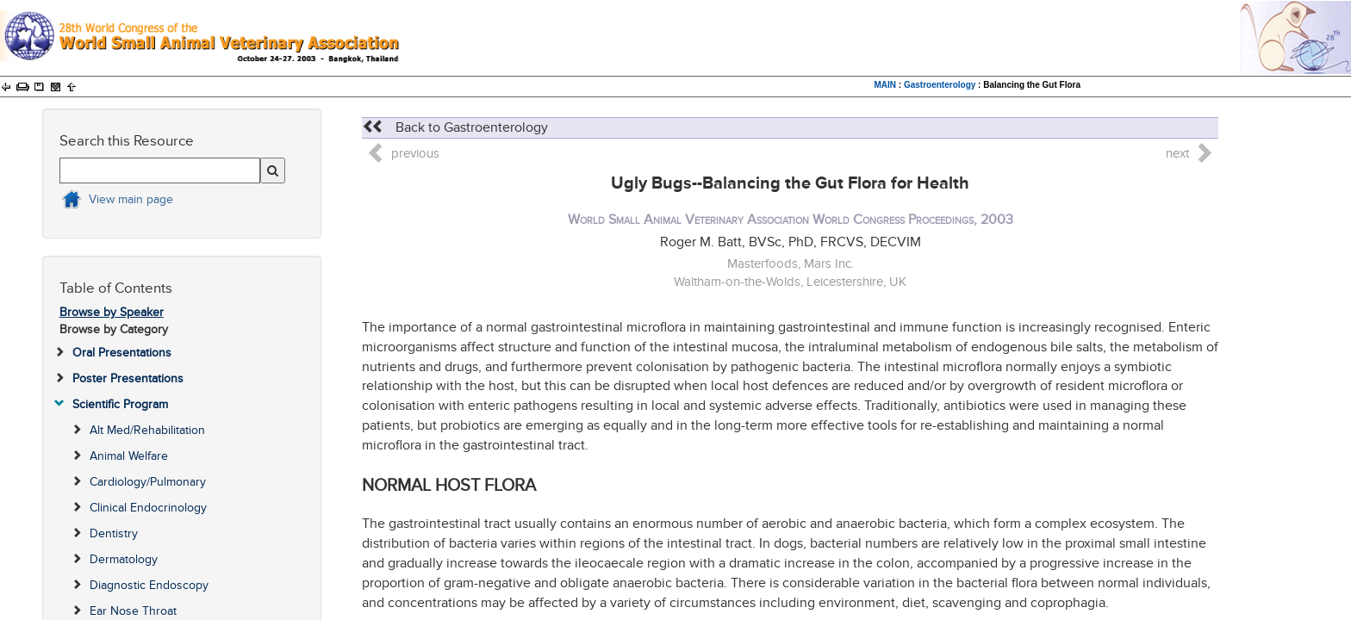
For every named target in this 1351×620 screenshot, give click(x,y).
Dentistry (114, 533)
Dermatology (124, 559)
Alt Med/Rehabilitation (147, 430)
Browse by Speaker (111, 312)
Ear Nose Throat (133, 610)
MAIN (886, 85)
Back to (455, 127)
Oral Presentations (121, 352)
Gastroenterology (939, 85)
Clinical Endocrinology (148, 507)
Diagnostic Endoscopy (149, 585)
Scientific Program (120, 404)
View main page (131, 199)
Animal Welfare (129, 456)
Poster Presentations (128, 378)
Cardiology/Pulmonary (148, 481)
